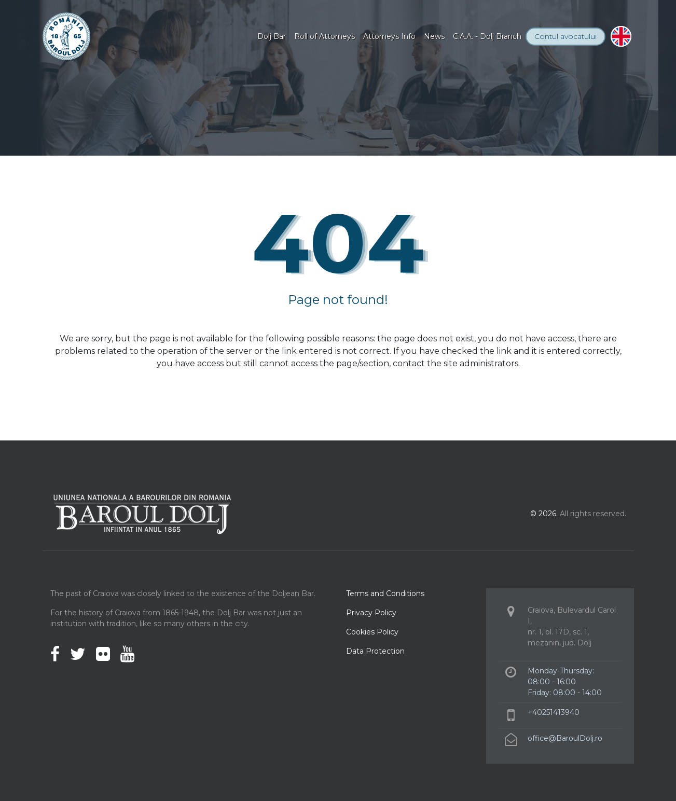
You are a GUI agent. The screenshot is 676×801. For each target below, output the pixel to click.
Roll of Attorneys (324, 36)
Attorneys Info (389, 36)
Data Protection (375, 651)
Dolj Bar (271, 36)
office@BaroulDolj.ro (565, 738)
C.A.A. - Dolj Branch (487, 36)
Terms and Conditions (385, 593)
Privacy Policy (371, 612)
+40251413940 (554, 712)
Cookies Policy (372, 632)
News (434, 36)
